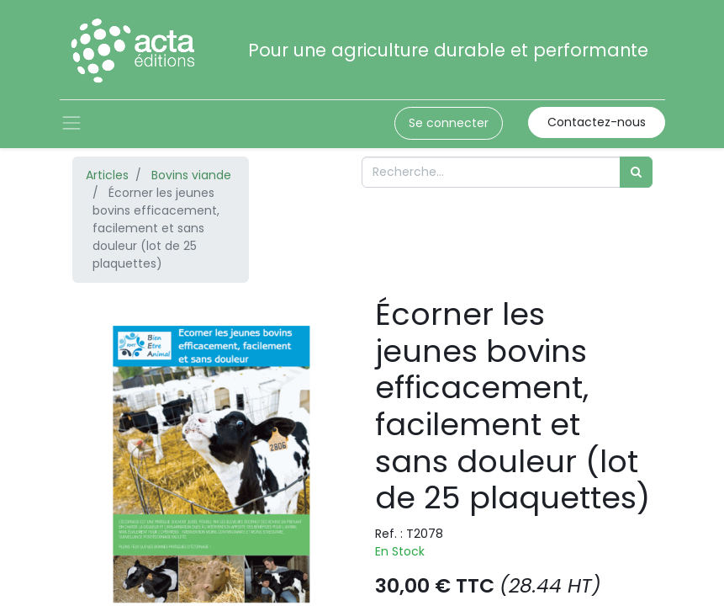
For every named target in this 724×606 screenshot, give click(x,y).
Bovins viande (191, 175)
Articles (107, 175)
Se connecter (449, 122)
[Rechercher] (636, 172)
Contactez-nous (596, 122)
